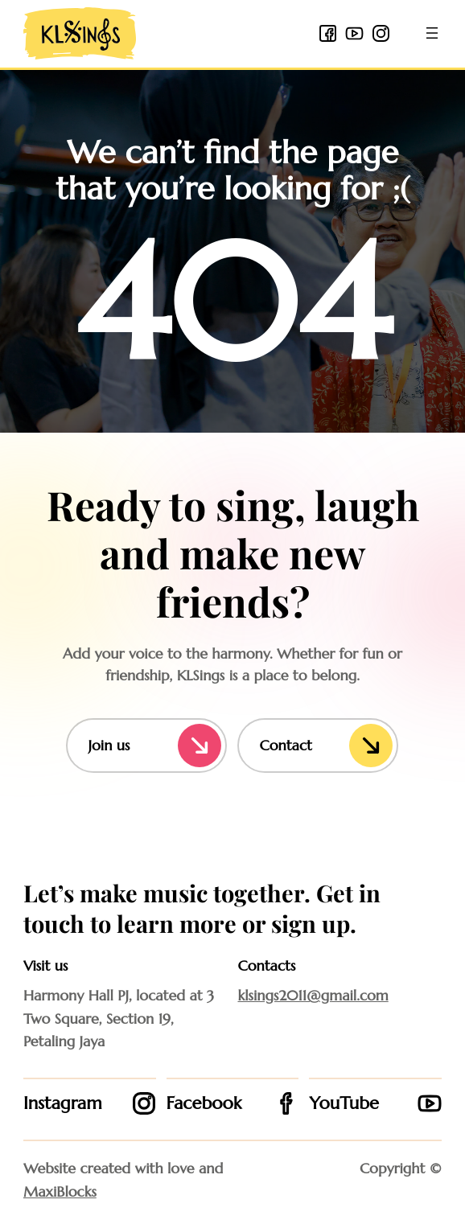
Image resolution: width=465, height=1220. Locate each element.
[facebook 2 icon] (328, 33)
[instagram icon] (381, 33)
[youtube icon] (354, 33)
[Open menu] (432, 33)
